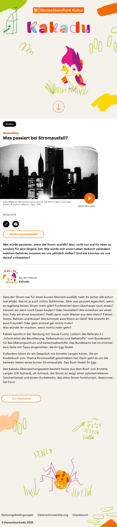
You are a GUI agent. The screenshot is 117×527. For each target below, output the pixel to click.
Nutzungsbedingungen (17, 514)
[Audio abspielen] (89, 198)
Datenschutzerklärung (53, 514)
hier (61, 347)
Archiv (9, 123)
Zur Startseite (21, 398)
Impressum (80, 514)
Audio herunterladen (23, 234)
